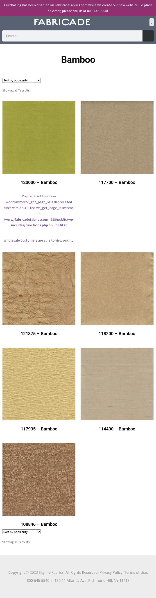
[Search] (148, 35)
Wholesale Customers (20, 240)
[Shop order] (21, 80)
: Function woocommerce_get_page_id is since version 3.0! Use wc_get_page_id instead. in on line (39, 167)
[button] (151, 22)
